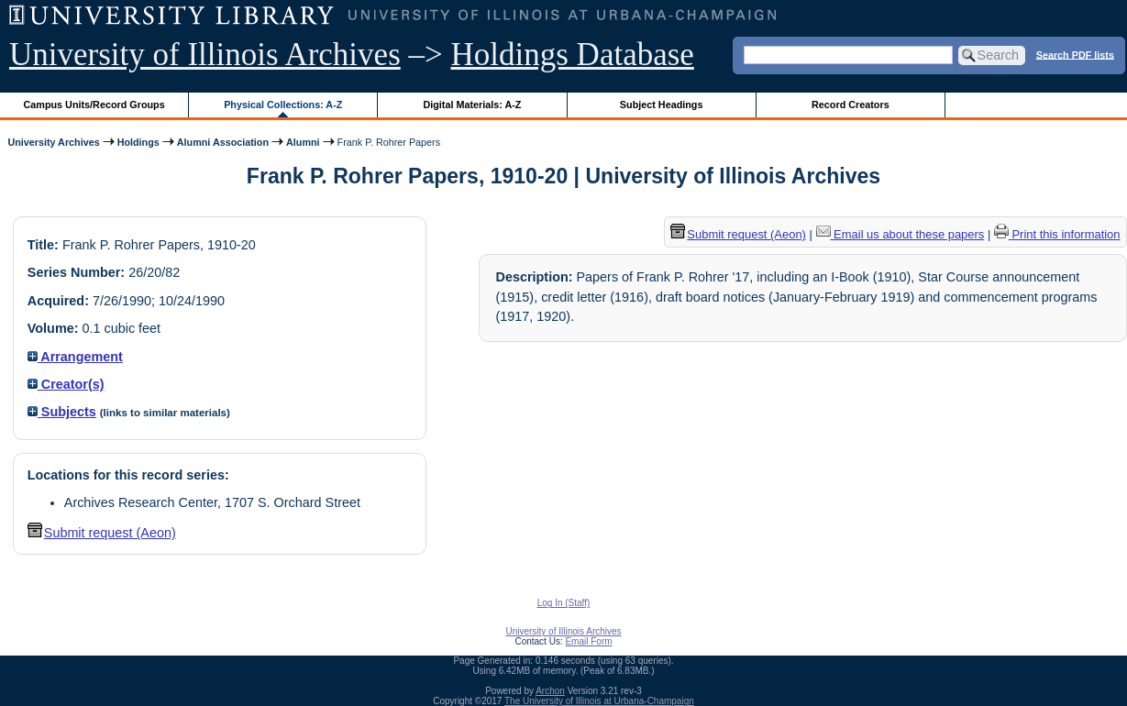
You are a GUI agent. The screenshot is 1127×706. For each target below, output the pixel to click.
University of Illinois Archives (205, 54)
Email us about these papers (900, 234)
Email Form (588, 641)
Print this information (1057, 234)
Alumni (303, 142)
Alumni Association (223, 142)
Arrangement (75, 356)
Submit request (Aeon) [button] (102, 532)
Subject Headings (661, 104)
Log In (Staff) (564, 603)
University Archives (53, 142)
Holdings (138, 142)
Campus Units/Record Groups (94, 104)
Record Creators (850, 104)
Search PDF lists (1075, 54)
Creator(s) (66, 384)
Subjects (62, 411)
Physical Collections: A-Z (283, 104)
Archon (550, 691)
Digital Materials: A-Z (472, 104)
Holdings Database (572, 54)
